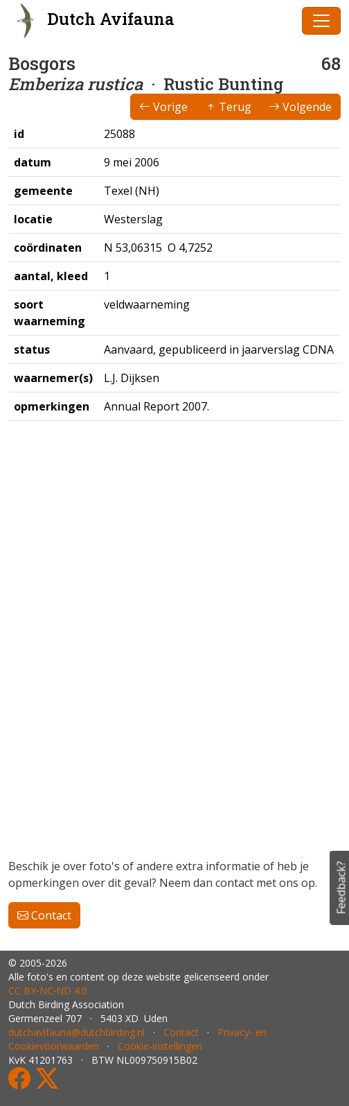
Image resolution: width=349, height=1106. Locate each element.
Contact (44, 915)
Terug (228, 106)
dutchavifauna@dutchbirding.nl (76, 1032)
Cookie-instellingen (160, 1046)
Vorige (163, 106)
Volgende (300, 106)
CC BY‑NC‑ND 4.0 (47, 990)
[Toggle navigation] (321, 21)
